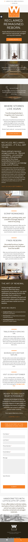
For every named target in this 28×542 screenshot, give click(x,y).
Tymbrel (16, 533)
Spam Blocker (6, 476)
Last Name (6, 440)
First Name (6, 434)
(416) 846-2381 (14, 3)
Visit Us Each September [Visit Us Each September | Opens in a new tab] (11, 186)
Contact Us (13, 417)
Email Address (7, 452)
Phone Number (7, 446)
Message (5, 458)
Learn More (13, 39)
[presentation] (11, 479)
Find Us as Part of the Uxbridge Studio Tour (14, 425)
